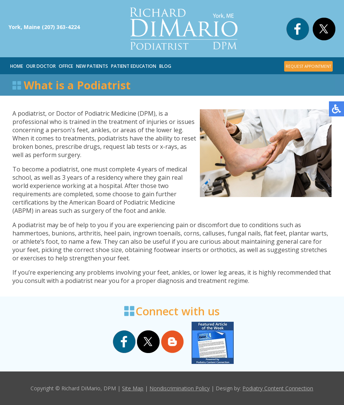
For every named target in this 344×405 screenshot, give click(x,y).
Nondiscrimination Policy (179, 388)
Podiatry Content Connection (277, 388)
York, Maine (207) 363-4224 (44, 27)
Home (16, 66)
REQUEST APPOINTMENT (308, 66)
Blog (165, 66)
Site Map (132, 388)
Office (66, 66)
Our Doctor (41, 66)
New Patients (92, 66)
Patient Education (133, 66)
